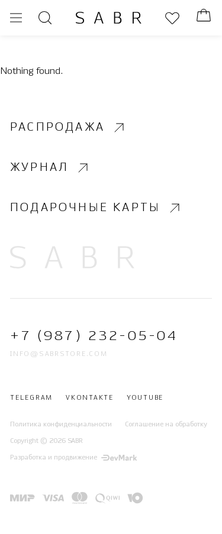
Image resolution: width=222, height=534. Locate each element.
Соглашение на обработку (166, 425)
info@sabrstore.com (59, 354)
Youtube (145, 399)
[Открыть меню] (16, 18)
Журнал (50, 168)
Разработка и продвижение (73, 458)
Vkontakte (90, 399)
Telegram (31, 399)
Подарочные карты (96, 208)
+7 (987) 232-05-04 (94, 337)
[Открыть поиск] (45, 17)
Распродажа (68, 127)
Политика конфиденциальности (61, 425)
